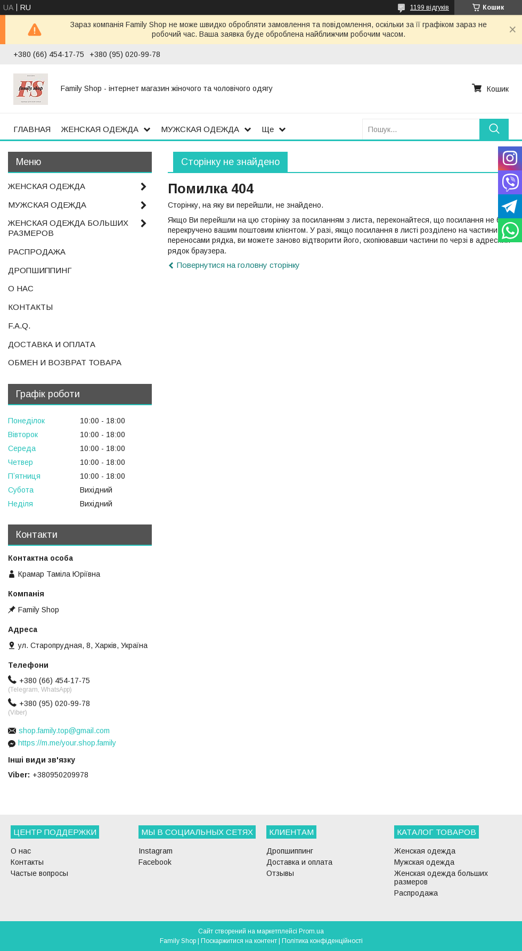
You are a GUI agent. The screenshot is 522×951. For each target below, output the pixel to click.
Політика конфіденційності (322, 941)
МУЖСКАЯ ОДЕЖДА (200, 129)
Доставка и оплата (299, 862)
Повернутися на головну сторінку (238, 264)
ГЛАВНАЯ (32, 129)
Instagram (155, 851)
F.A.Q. (19, 325)
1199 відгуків (429, 7)
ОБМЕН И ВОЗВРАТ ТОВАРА (64, 362)
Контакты (27, 862)
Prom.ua (311, 931)
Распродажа (416, 893)
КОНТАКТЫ (30, 306)
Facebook (155, 862)
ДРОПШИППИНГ (40, 270)
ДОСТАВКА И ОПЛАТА (51, 344)
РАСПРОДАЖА (37, 251)
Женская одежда (424, 851)
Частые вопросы (39, 873)
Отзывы (280, 873)
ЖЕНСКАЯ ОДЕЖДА (99, 129)
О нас (21, 851)
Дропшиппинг (289, 851)
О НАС (21, 288)
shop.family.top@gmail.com (64, 730)
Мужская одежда (424, 862)
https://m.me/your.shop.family (67, 743)
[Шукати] (494, 129)
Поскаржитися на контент (239, 941)
